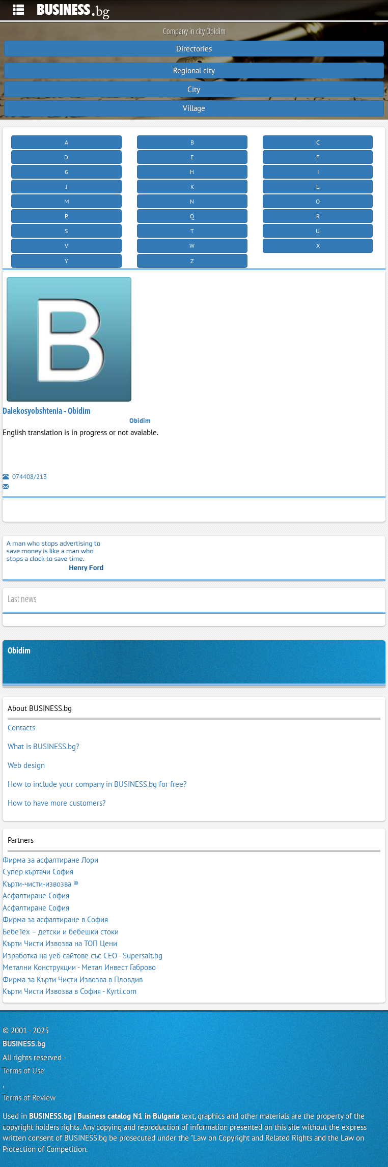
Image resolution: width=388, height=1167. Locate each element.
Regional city (194, 70)
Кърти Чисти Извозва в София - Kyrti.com (69, 991)
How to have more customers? (57, 803)
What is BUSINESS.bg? (43, 746)
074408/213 (25, 476)
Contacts (21, 727)
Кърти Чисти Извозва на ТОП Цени (60, 943)
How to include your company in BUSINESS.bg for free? (97, 784)
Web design (26, 765)
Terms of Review (29, 1097)
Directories (194, 48)
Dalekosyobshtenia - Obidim (47, 410)
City (193, 89)
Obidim (19, 650)
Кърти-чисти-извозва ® (41, 884)
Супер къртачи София (38, 871)
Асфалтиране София (36, 895)
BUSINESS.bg (24, 1043)
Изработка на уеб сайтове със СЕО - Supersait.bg (82, 955)
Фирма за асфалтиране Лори (50, 860)
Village (194, 108)
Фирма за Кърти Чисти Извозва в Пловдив (73, 979)
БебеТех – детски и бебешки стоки (61, 931)
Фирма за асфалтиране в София (55, 919)
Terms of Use (23, 1070)
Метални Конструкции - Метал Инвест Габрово (79, 967)
